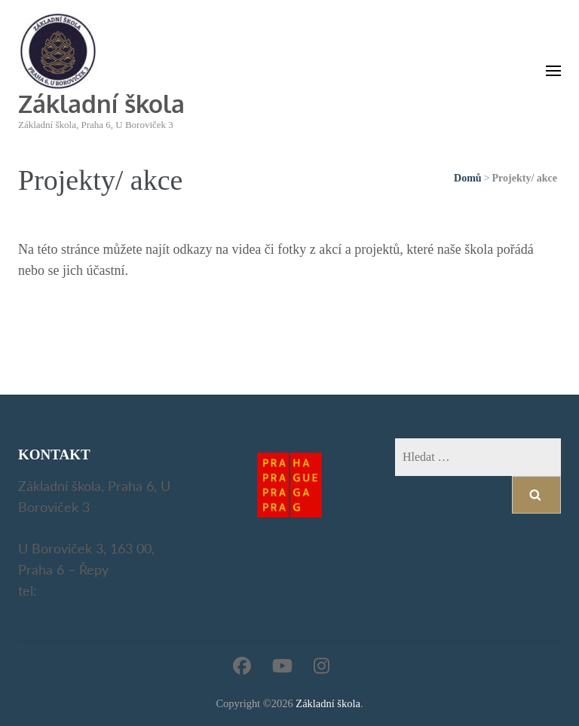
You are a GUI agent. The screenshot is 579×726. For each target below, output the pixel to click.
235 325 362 (78, 590)
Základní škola (101, 103)
